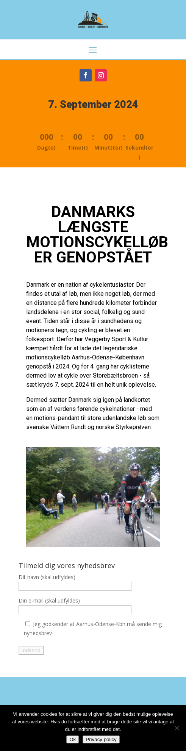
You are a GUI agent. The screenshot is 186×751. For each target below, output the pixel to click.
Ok (72, 739)
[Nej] (176, 728)
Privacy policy (101, 739)
